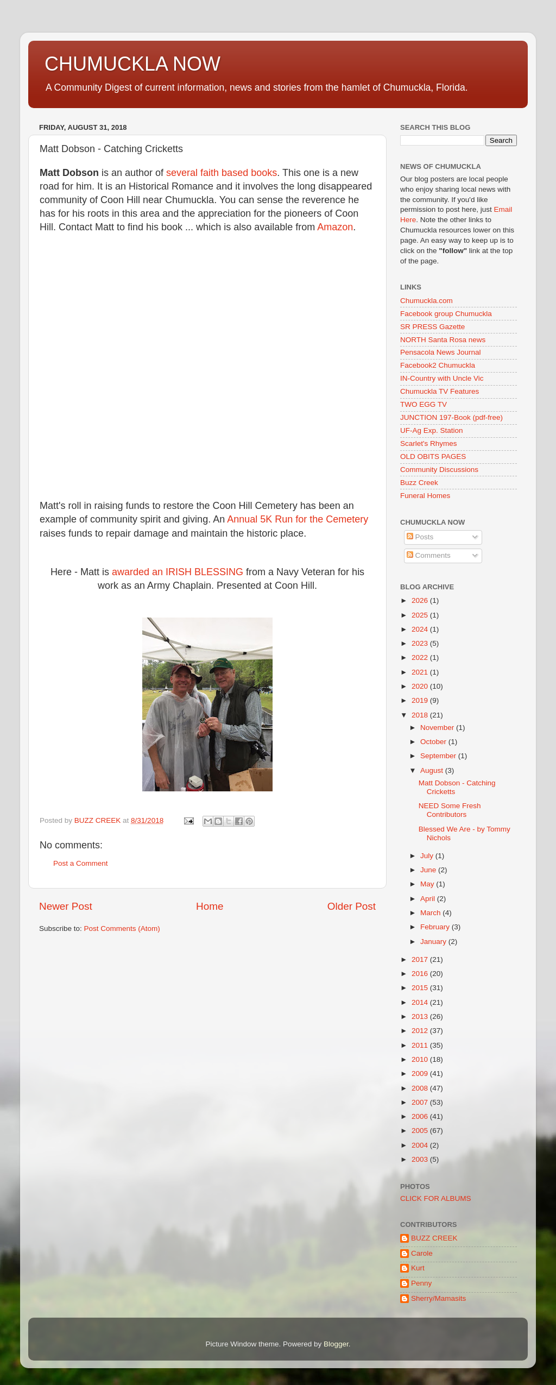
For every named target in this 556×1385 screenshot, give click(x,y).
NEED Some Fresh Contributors (450, 810)
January (434, 941)
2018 (421, 715)
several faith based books (221, 172)
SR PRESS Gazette (432, 327)
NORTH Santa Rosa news (442, 340)
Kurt (418, 1268)
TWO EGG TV (423, 404)
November (438, 727)
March (431, 913)
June (429, 870)
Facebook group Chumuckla (446, 314)
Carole (422, 1253)
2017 (421, 959)
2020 (421, 686)
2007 (421, 1102)
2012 (421, 1031)
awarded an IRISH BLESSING (177, 571)
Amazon (335, 227)
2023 (421, 643)
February (436, 927)
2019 (421, 700)
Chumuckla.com (426, 301)
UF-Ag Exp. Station (431, 430)
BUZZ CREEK (434, 1238)
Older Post (351, 906)
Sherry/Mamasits (438, 1298)
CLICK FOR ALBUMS (435, 1198)
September (439, 756)
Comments (429, 555)
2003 (421, 1159)
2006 (421, 1116)
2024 (421, 629)
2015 (421, 988)
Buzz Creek (419, 483)
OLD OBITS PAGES (433, 456)
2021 (421, 672)
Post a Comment (80, 863)
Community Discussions (439, 469)
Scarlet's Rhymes (428, 443)
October (434, 742)
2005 (421, 1130)
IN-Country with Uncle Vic (442, 378)
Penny (421, 1283)
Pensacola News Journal (440, 352)
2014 (421, 1002)
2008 (421, 1088)
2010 (421, 1059)
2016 (421, 973)
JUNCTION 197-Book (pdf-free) (451, 417)
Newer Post (65, 906)
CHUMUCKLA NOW (132, 64)
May (428, 884)
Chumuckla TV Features (439, 391)
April (428, 899)
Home (209, 906)
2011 (421, 1045)
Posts (420, 537)
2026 (421, 600)
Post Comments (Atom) (122, 928)
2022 (421, 657)
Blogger (336, 1344)
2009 (421, 1073)
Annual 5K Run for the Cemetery (297, 519)
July (427, 856)
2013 (421, 1016)
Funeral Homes (425, 496)
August (432, 770)
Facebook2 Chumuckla (437, 365)
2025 (421, 615)
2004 (421, 1145)
